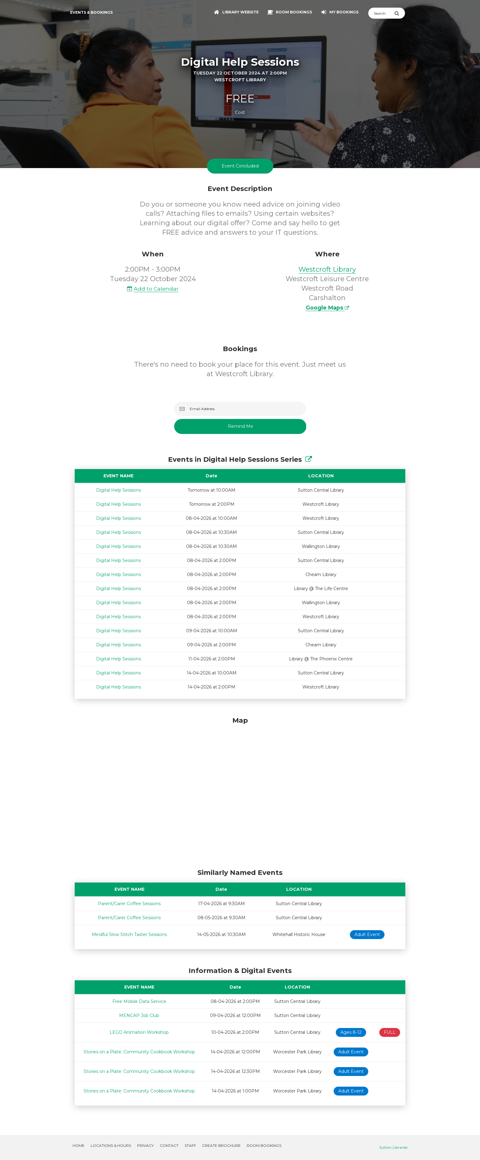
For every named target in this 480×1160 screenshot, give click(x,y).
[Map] (240, 791)
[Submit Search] (399, 13)
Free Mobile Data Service (139, 1001)
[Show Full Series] (308, 459)
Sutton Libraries (393, 1147)
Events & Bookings (91, 12)
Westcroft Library (327, 269)
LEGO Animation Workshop (139, 1032)
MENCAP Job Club (139, 1015)
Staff (190, 1145)
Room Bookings (264, 1145)
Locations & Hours (111, 1145)
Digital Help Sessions (118, 490)
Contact (169, 1145)
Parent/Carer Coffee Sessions (129, 903)
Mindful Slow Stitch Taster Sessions (129, 934)
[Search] (381, 13)
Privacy (145, 1145)
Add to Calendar (152, 288)
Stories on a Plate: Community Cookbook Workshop (139, 1052)
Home (78, 1145)
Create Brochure (221, 1145)
